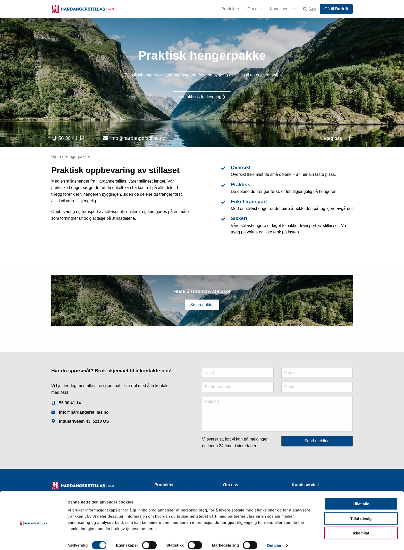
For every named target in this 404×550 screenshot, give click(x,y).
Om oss (254, 9)
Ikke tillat (361, 527)
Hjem (56, 156)
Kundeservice (282, 9)
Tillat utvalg (361, 513)
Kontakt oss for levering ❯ (202, 97)
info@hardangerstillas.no (137, 138)
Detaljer (274, 540)
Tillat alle (361, 498)
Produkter (230, 9)
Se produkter (202, 305)
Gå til (336, 9)
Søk (309, 9)
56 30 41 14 (71, 138)
